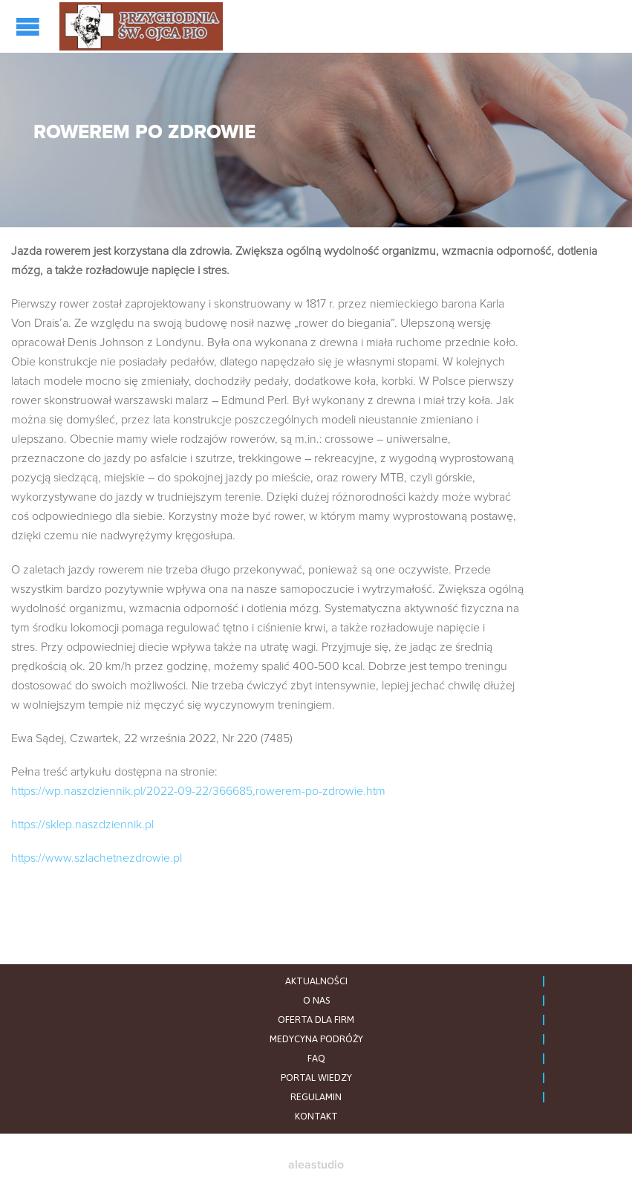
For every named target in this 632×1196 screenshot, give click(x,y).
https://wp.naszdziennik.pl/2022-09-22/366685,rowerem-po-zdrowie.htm (198, 791)
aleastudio (316, 1165)
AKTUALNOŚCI (316, 981)
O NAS (316, 1000)
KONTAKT (316, 1116)
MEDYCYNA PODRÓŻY (316, 1038)
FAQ (316, 1058)
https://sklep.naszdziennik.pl (82, 825)
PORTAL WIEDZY (316, 1077)
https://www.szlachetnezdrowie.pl (96, 858)
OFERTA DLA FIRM (316, 1019)
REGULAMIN (316, 1096)
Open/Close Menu (29, 26)
